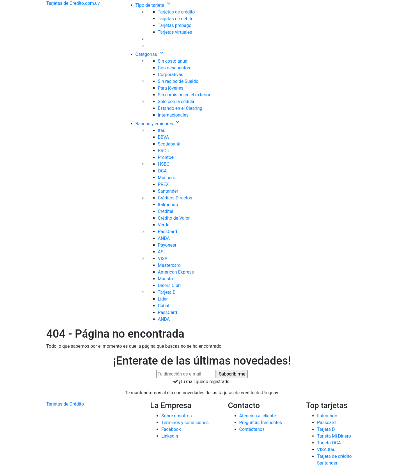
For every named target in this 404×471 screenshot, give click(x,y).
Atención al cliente (257, 415)
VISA (162, 258)
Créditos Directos (175, 198)
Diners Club (169, 285)
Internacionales (173, 115)
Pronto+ (166, 157)
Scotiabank (169, 144)
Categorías (150, 54)
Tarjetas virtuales (175, 32)
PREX (163, 184)
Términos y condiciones (185, 422)
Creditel (165, 211)
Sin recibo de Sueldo (178, 81)
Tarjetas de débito (176, 18)
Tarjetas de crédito (176, 12)
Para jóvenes (170, 88)
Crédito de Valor (174, 218)
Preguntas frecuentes (260, 422)
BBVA (163, 137)
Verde (163, 224)
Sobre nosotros (176, 415)
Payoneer (167, 245)
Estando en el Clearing (180, 108)
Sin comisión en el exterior (184, 94)
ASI (161, 251)
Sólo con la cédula (176, 101)
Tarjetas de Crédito (65, 404)
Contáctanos (252, 429)
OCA (162, 171)
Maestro (166, 278)
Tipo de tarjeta (154, 5)
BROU (163, 150)
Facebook (171, 429)
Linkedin (169, 436)
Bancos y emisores (158, 123)
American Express (176, 272)
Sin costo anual (173, 61)
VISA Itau (326, 449)
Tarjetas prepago (175, 25)
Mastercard (169, 265)
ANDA (164, 238)
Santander (168, 191)
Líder (163, 299)
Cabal (163, 305)
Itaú (162, 130)
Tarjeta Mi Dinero (334, 436)
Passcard (326, 422)
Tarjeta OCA (329, 442)
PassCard (167, 231)
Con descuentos (174, 67)
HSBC (163, 164)
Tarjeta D (167, 292)
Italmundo (168, 204)
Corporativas (170, 74)
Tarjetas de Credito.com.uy (73, 3)
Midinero (166, 177)
